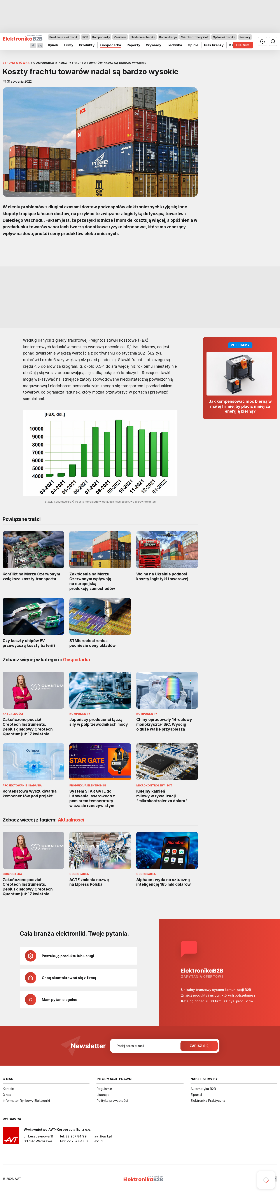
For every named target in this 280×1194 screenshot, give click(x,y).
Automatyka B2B (203, 1089)
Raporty (133, 45)
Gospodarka (110, 45)
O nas (7, 1095)
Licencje (102, 1095)
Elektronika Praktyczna (208, 1100)
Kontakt (8, 1089)
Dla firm (242, 45)
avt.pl (98, 1141)
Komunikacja (168, 37)
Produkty (86, 45)
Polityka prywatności (112, 1100)
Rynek (53, 45)
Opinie (193, 45)
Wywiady (153, 45)
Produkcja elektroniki (63, 37)
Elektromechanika (143, 37)
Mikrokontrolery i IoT (195, 37)
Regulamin (104, 1089)
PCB (85, 37)
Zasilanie (120, 37)
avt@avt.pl (103, 1136)
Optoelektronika (224, 37)
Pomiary (245, 37)
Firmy (68, 45)
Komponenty (101, 37)
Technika (174, 45)
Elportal (196, 1095)
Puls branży (214, 45)
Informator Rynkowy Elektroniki (26, 1100)
